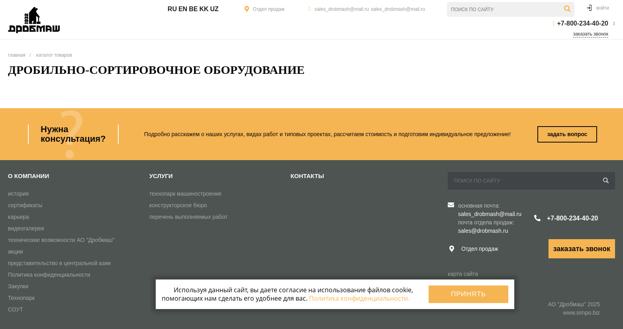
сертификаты (25, 205)
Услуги (161, 175)
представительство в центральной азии (59, 263)
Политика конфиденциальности (49, 275)
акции (15, 251)
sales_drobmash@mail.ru (342, 9)
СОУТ (15, 309)
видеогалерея (26, 228)
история (18, 193)
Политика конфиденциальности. (359, 298)
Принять (468, 294)
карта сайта (463, 274)
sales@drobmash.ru (483, 231)
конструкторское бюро (178, 205)
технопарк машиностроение (185, 193)
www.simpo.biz (581, 312)
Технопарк (21, 298)
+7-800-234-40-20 (582, 23)
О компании (28, 175)
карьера (18, 217)
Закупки (18, 286)
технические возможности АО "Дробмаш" (61, 240)
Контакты (307, 175)
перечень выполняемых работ (188, 217)
